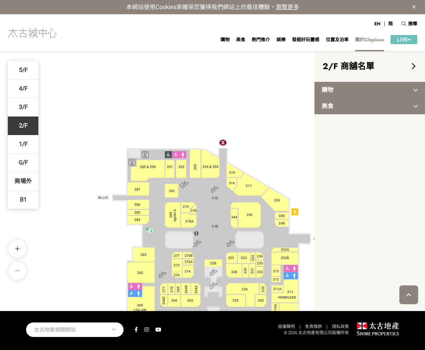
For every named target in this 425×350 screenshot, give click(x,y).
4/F (23, 88)
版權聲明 (286, 326)
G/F (23, 162)
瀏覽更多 (287, 7)
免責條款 (313, 326)
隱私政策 (340, 326)
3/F (23, 107)
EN (377, 23)
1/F (23, 144)
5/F (23, 70)
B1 (23, 199)
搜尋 (409, 23)
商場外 (23, 181)
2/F (23, 125)
